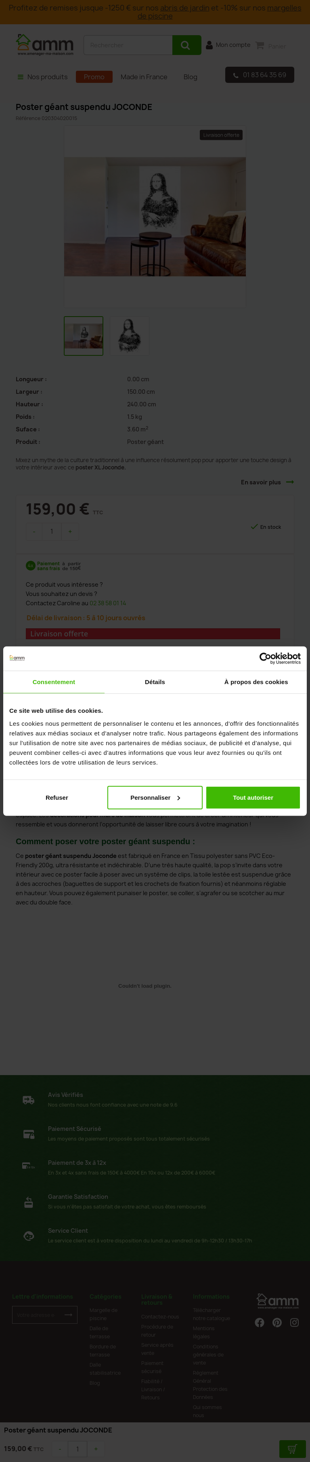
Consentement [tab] (54, 681)
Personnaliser (155, 797)
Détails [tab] (155, 681)
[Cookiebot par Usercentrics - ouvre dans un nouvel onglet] (265, 659)
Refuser (57, 797)
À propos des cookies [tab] (256, 681)
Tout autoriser (253, 797)
